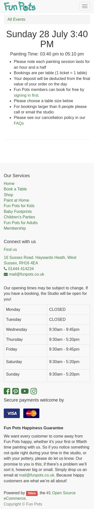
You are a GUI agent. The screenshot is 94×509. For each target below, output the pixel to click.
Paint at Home (16, 200)
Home (9, 183)
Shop (8, 195)
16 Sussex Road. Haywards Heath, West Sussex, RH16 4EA (40, 260)
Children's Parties (19, 217)
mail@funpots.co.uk (36, 475)
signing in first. (26, 95)
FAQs (19, 123)
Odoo (32, 493)
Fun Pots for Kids (19, 206)
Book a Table (15, 189)
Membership (15, 228)
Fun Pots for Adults (21, 223)
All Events (16, 19)
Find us (10, 249)
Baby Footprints (18, 211)
